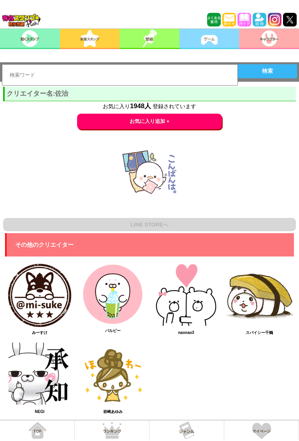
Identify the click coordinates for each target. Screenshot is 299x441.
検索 (267, 71)
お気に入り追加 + (150, 121)
